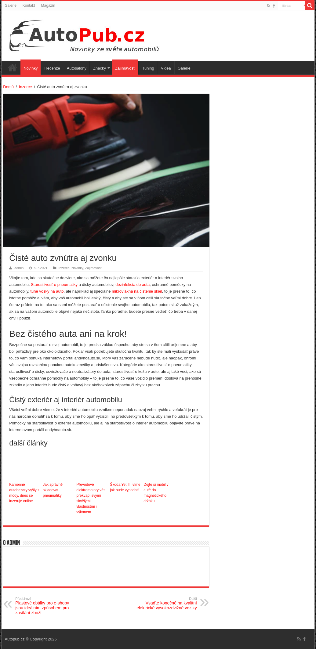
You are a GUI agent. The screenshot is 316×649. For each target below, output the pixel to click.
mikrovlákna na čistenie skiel (137, 291)
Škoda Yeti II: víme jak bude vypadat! (125, 487)
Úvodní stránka (12, 67)
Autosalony (76, 68)
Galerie (10, 5)
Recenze (52, 68)
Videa (166, 68)
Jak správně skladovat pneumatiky (53, 490)
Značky (99, 68)
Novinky (31, 68)
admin (19, 268)
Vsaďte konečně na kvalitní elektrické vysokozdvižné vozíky (165, 603)
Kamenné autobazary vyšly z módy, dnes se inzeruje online (24, 492)
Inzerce (25, 87)
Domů (8, 87)
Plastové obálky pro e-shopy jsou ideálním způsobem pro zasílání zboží (46, 606)
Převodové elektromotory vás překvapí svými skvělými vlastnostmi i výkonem (90, 498)
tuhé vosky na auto (47, 291)
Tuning (148, 68)
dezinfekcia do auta (132, 284)
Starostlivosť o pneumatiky (54, 284)
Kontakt (29, 5)
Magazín (48, 5)
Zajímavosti (125, 68)
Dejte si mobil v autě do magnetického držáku (155, 492)
